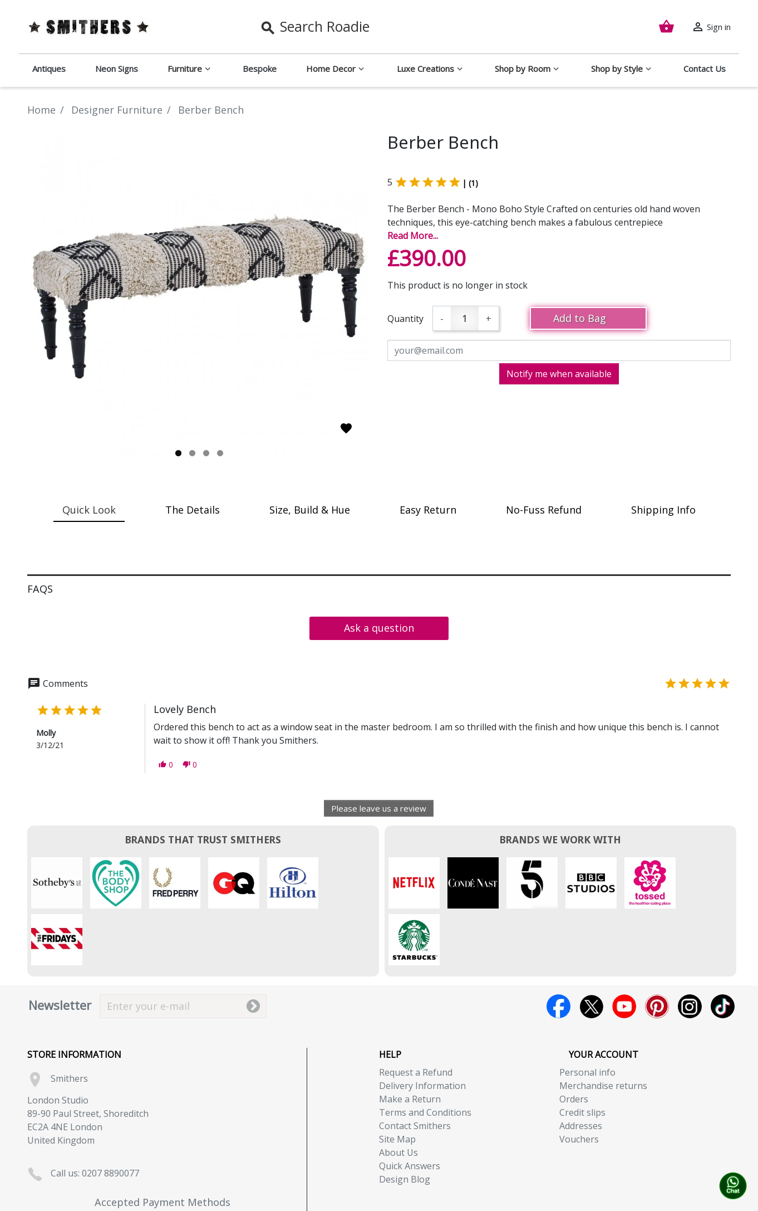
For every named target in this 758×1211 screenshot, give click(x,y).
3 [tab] (206, 453)
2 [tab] (192, 453)
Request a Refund (415, 1015)
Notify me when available (559, 374)
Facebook (558, 949)
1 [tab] (178, 453)
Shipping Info (663, 509)
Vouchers (579, 1082)
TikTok (723, 949)
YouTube (624, 949)
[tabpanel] (199, 296)
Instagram (690, 949)
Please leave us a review (378, 808)
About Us (398, 1096)
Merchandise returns (603, 1029)
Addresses (580, 1069)
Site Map (397, 1082)
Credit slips (582, 1055)
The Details (192, 509)
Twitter (591, 949)
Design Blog (404, 1122)
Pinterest (657, 949)
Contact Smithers (415, 1069)
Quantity (405, 318)
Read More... (412, 235)
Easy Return (428, 509)
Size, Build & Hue (309, 509)
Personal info (587, 1015)
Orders (573, 1042)
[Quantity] (464, 318)
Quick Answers (409, 1109)
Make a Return (410, 1042)
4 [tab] (220, 453)
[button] (166, 764)
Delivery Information (422, 1029)
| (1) (470, 183)
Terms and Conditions (425, 1055)
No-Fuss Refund (544, 509)
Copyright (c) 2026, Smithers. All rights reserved (379, 1204)
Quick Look (89, 509)
